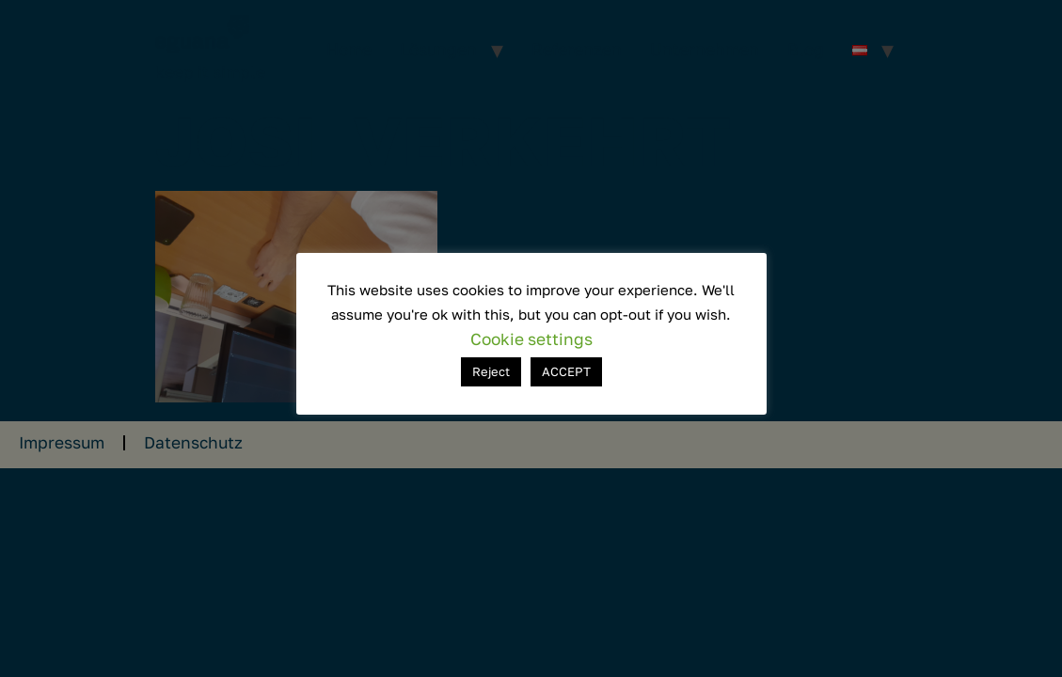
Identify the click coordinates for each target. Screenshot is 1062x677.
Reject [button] (491, 371)
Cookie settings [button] (531, 339)
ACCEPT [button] (566, 371)
